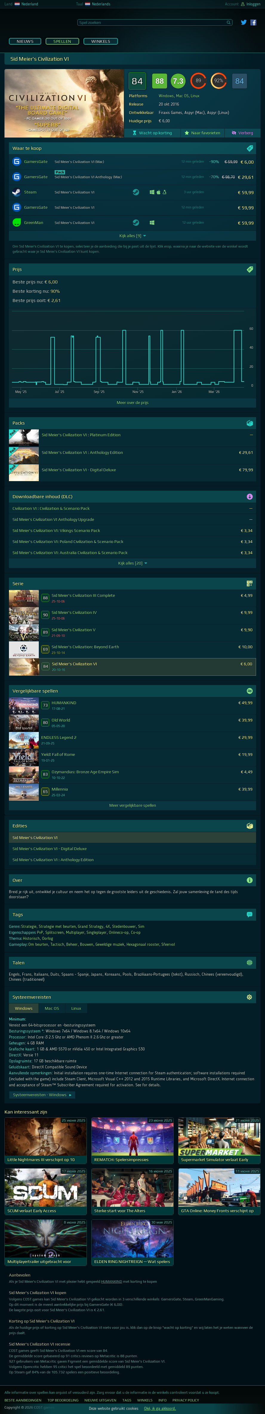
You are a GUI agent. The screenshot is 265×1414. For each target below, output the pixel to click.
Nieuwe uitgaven (100, 1400)
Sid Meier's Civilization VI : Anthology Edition (53, 859)
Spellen (62, 41)
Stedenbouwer (124, 927)
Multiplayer (75, 933)
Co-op (136, 933)
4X (108, 927)
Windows (166, 96)
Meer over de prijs (133, 402)
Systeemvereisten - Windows (42, 1094)
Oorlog (47, 938)
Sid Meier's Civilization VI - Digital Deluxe (50, 848)
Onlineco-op (119, 933)
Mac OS (182, 96)
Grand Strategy (90, 927)
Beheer (72, 944)
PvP (40, 933)
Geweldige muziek (109, 944)
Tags (126, 1400)
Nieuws (25, 41)
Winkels (100, 41)
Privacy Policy (185, 1400)
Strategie (28, 927)
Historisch (31, 938)
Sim (141, 927)
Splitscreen (54, 933)
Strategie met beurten (57, 927)
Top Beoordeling (62, 1400)
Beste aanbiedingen (22, 1400)
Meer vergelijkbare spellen (132, 805)
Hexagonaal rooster (143, 944)
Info (162, 1400)
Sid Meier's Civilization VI (35, 837)
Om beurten (38, 944)
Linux (195, 96)
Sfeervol (168, 944)
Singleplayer (97, 933)
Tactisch (57, 944)
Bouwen (86, 944)
